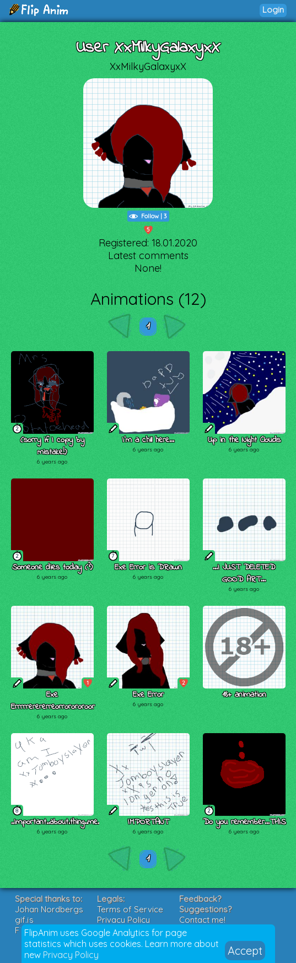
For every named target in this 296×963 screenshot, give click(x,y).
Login (273, 9)
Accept (245, 950)
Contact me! (202, 919)
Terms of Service (130, 909)
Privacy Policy (71, 954)
